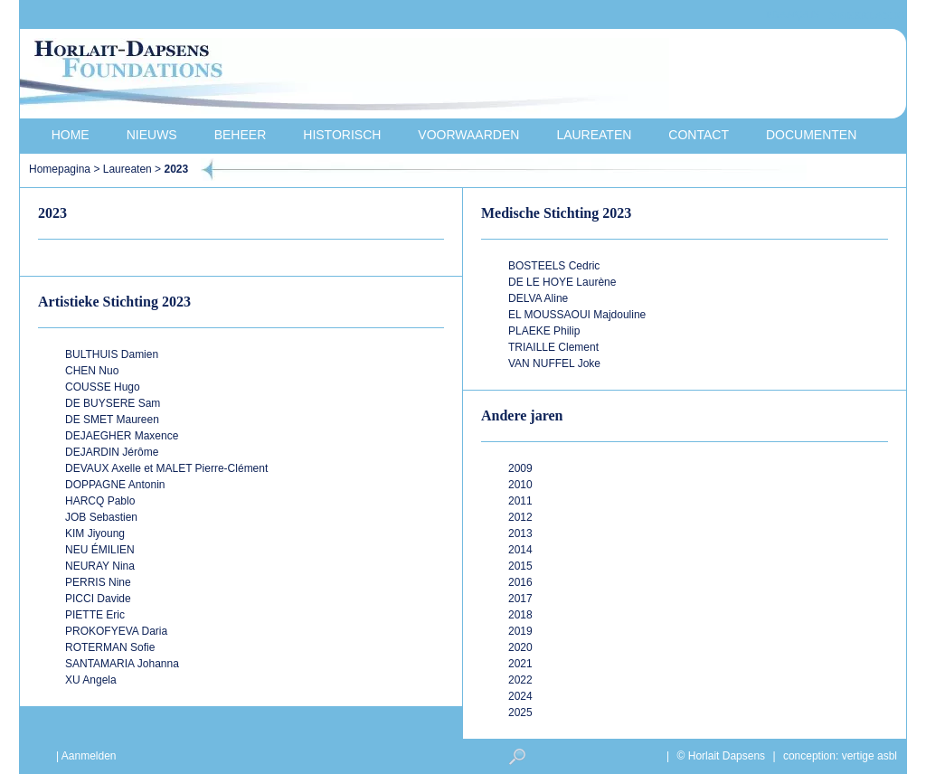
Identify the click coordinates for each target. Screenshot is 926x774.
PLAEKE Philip (544, 331)
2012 (520, 517)
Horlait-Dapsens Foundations (344, 76)
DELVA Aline (538, 298)
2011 (520, 501)
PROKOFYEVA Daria (116, 631)
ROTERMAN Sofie (110, 647)
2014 (520, 549)
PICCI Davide (98, 598)
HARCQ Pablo (100, 501)
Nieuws (152, 134)
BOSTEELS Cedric (554, 266)
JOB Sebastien (101, 517)
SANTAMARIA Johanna (122, 663)
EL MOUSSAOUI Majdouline (577, 314)
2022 (520, 680)
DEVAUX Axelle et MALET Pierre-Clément (166, 468)
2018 (520, 615)
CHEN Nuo (91, 370)
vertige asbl (869, 756)
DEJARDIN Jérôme (111, 452)
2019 (520, 631)
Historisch (342, 134)
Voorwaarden (468, 134)
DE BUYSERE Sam (112, 403)
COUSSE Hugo (102, 387)
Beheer (240, 134)
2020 (520, 647)
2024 (520, 696)
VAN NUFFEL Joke (554, 363)
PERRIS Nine (98, 582)
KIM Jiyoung (95, 533)
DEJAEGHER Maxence (121, 435)
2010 (520, 484)
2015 (520, 566)
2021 (520, 663)
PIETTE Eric (95, 615)
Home (71, 134)
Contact (698, 134)
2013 (520, 533)
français (792, 15)
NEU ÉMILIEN (100, 549)
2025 (520, 712)
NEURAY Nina (100, 566)
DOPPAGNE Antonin (115, 484)
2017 (520, 598)
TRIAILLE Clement (553, 347)
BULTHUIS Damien (111, 354)
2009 (520, 468)
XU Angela (91, 680)
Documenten (811, 134)
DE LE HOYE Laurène (562, 282)
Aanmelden (89, 756)
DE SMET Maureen (112, 419)
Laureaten (593, 134)
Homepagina (59, 169)
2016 (520, 582)
